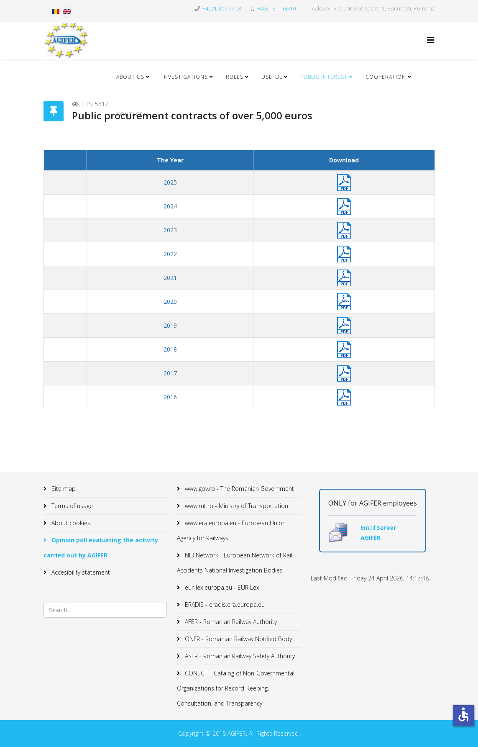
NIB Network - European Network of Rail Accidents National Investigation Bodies (234, 562)
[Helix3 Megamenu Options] (431, 40)
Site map (63, 489)
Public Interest (324, 76)
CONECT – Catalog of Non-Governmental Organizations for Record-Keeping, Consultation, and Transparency (235, 688)
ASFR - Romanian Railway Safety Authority (239, 656)
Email (368, 527)
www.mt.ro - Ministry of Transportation (235, 506)
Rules (234, 76)
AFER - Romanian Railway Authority (230, 622)
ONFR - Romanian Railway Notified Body (237, 639)
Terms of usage (71, 506)
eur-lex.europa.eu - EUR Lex (221, 587)
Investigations (185, 76)
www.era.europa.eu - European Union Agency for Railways (231, 530)
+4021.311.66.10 (276, 8)
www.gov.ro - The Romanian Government (238, 489)
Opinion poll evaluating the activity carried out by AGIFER (100, 547)
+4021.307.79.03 (221, 8)
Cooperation (386, 76)
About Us (130, 76)
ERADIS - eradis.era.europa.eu (224, 604)
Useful (271, 76)
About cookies (70, 523)
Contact (129, 114)
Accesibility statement (80, 572)
